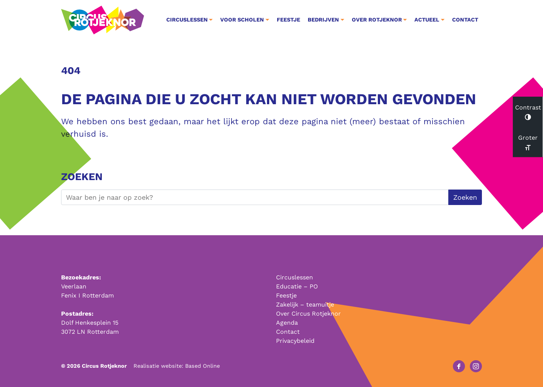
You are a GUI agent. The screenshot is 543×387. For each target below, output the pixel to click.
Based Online (202, 366)
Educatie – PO (297, 286)
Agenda (287, 322)
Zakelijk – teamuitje (305, 304)
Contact (465, 20)
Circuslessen (294, 277)
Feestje (288, 20)
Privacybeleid (295, 340)
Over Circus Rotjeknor (308, 313)
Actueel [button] (426, 20)
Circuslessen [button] (187, 20)
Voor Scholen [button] (242, 20)
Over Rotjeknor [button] (377, 20)
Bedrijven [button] (323, 20)
